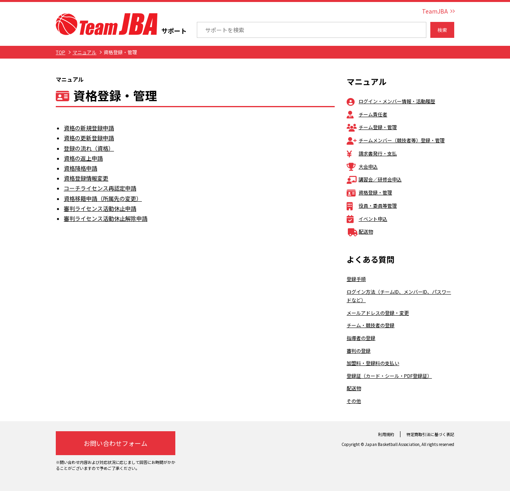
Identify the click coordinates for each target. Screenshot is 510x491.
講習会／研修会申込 (374, 179)
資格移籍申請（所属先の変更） (103, 198)
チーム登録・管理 (372, 127)
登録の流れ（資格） (89, 148)
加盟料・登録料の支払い (373, 362)
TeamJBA (435, 11)
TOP (60, 52)
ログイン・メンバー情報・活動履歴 (391, 101)
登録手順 (356, 278)
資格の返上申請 (83, 158)
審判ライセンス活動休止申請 (100, 208)
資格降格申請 (80, 168)
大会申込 (362, 166)
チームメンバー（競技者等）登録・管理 (396, 140)
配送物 (360, 231)
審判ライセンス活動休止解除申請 (105, 218)
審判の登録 (359, 350)
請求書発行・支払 (372, 153)
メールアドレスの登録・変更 (378, 312)
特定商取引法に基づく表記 (430, 434)
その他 (354, 400)
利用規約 (386, 434)
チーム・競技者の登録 (370, 325)
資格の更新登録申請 (89, 138)
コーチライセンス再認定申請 (100, 188)
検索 (442, 29)
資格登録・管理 (369, 192)
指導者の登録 (361, 337)
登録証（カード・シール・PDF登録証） (389, 375)
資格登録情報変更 (86, 178)
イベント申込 (367, 218)
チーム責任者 (367, 114)
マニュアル (84, 52)
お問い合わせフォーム (115, 443)
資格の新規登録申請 (89, 128)
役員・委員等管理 (372, 205)
